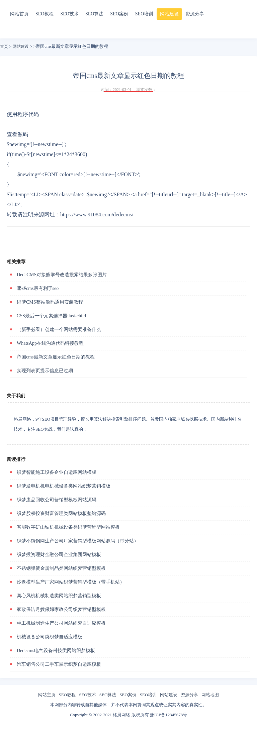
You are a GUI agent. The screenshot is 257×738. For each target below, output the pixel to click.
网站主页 (47, 694)
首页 (4, 46)
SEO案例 (119, 13)
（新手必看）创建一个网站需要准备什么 (59, 329)
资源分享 (194, 13)
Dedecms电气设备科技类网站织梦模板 (56, 650)
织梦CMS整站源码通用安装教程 (50, 302)
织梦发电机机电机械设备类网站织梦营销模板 (63, 486)
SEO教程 (44, 13)
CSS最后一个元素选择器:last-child (51, 315)
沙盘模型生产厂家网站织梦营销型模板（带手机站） (70, 582)
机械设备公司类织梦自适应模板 (49, 636)
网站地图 (210, 694)
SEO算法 (94, 13)
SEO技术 (69, 13)
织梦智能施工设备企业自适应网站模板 (56, 472)
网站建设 (169, 13)
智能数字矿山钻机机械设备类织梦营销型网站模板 (68, 527)
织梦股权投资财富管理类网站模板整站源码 (61, 513)
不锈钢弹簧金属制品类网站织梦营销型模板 (61, 568)
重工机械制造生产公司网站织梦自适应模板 (61, 623)
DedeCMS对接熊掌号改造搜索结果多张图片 (62, 274)
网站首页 (19, 13)
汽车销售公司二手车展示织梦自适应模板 (59, 664)
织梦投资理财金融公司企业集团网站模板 (59, 554)
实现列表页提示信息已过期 (45, 370)
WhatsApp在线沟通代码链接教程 (50, 343)
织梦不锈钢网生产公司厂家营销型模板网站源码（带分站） (78, 540)
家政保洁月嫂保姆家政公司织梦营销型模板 (61, 609)
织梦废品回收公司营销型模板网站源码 (56, 499)
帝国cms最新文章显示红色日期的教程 (56, 356)
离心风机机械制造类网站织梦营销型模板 (59, 595)
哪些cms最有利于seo (38, 288)
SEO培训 (144, 13)
